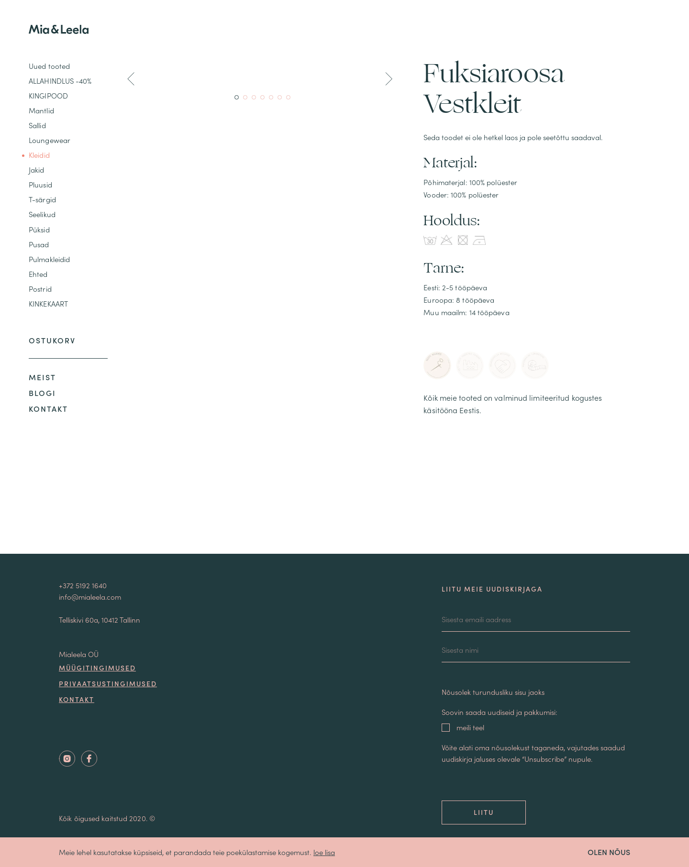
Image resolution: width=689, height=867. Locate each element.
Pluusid (40, 184)
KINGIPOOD (48, 95)
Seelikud (42, 214)
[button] (130, 80)
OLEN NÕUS (609, 851)
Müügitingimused (97, 667)
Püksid (39, 229)
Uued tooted (49, 66)
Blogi (42, 392)
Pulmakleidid (49, 259)
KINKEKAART (48, 303)
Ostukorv (52, 340)
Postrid (40, 289)
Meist (42, 377)
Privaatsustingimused (108, 683)
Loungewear (49, 140)
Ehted (38, 274)
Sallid (37, 125)
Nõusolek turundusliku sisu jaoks (493, 692)
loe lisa (324, 852)
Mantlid (41, 110)
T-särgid (42, 199)
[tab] (437, 365)
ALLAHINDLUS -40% (60, 81)
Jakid (36, 170)
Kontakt (48, 408)
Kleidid (39, 155)
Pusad (39, 244)
